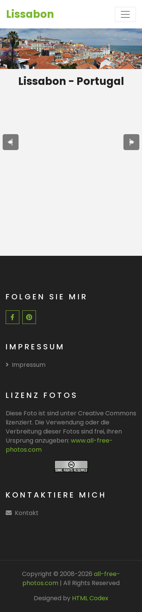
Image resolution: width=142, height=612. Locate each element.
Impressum (25, 364)
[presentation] (11, 142)
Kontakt (27, 513)
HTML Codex (90, 598)
